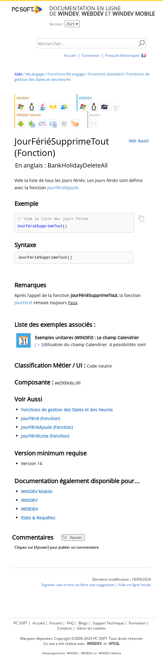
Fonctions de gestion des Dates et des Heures (67, 410)
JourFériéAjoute (62, 187)
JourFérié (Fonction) (40, 419)
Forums (55, 623)
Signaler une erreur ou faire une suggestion (78, 585)
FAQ (70, 623)
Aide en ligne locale (134, 585)
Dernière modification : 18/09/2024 (121, 579)
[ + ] (38, 345)
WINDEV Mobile (36, 492)
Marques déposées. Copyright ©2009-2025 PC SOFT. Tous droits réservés (81, 638)
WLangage (35, 74)
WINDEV (29, 501)
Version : (57, 24)
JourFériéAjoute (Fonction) (47, 428)
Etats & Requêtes (38, 518)
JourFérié (23, 303)
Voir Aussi (139, 141)
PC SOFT (21, 623)
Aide (18, 74)
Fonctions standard (105, 74)
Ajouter (72, 538)
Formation (137, 623)
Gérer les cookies (91, 628)
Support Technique (108, 623)
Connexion (91, 55)
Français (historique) (122, 55)
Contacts (64, 628)
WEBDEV (29, 509)
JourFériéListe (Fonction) (45, 436)
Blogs (83, 623)
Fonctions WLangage (66, 74)
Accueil (70, 55)
